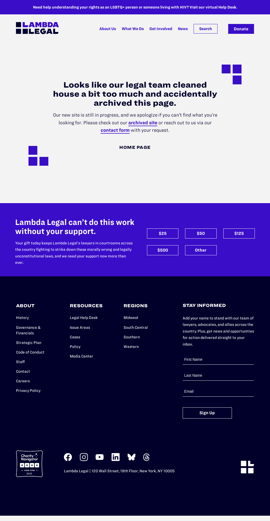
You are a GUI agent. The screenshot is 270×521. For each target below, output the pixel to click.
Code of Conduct (30, 352)
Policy (75, 346)
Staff (20, 362)
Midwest (131, 318)
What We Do (133, 29)
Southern (132, 337)
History (22, 318)
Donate (241, 29)
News (183, 29)
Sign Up (207, 413)
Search (205, 29)
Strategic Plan (28, 343)
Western (131, 346)
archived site (142, 122)
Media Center (81, 356)
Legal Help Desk (84, 318)
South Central (136, 327)
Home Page (135, 147)
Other (201, 250)
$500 (162, 250)
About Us (107, 29)
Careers (23, 381)
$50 (201, 233)
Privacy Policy (28, 390)
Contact (23, 371)
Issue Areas (80, 327)
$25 (163, 233)
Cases (75, 337)
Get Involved (160, 29)
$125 (239, 233)
